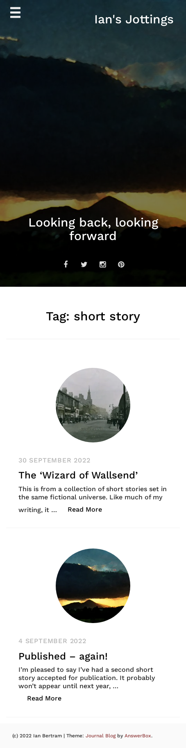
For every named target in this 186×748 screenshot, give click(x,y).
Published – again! (63, 656)
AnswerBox (138, 736)
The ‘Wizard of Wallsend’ (78, 475)
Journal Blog (101, 736)
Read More (89, 509)
